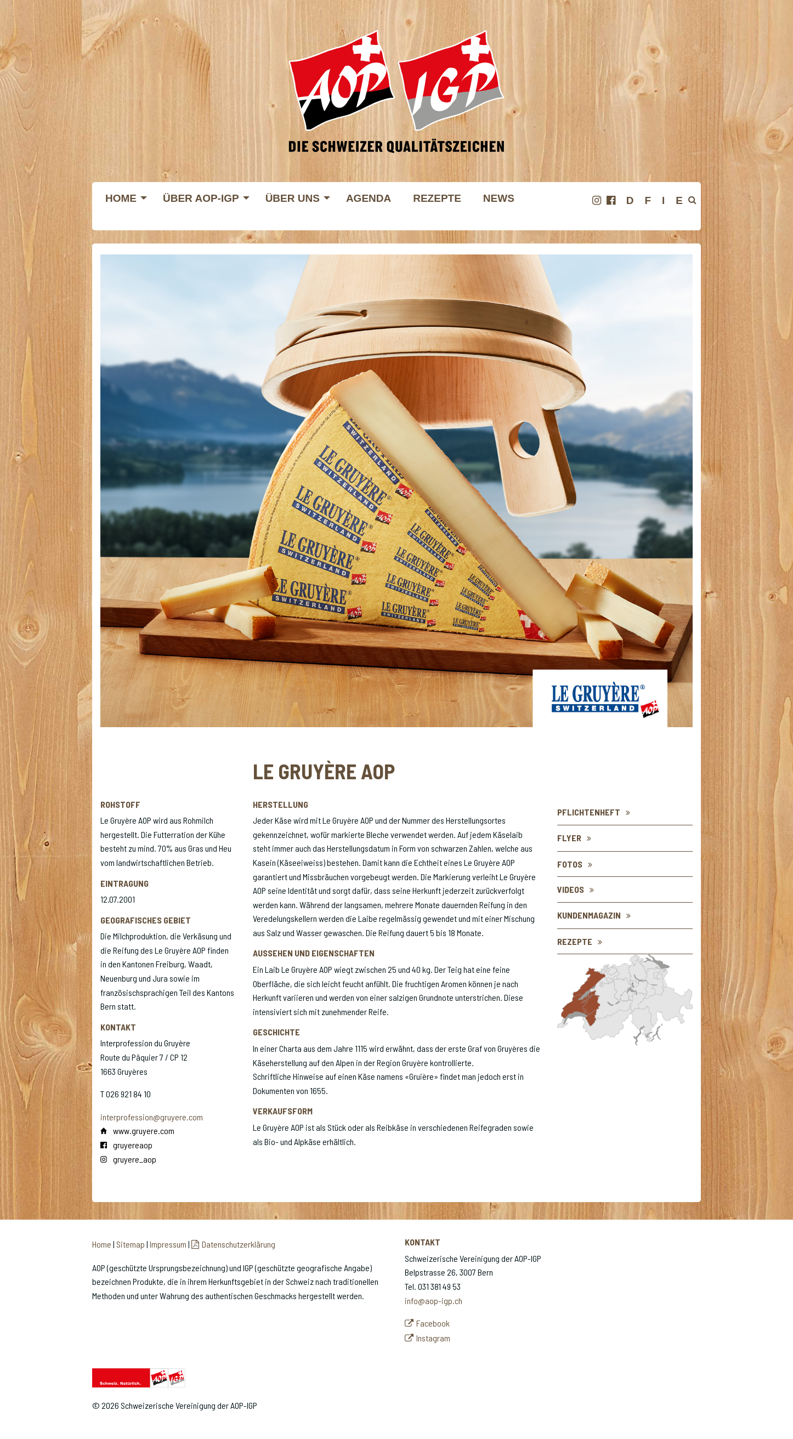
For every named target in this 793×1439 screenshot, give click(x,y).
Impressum (168, 1244)
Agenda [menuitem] (368, 198)
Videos (570, 889)
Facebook (433, 1323)
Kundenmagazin (589, 915)
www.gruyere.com (143, 1130)
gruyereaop (132, 1145)
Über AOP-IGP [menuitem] (201, 198)
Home (101, 1244)
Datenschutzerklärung (238, 1244)
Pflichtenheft (588, 812)
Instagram (433, 1338)
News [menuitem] (498, 198)
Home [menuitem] (121, 198)
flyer (569, 837)
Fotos (569, 864)
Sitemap (130, 1244)
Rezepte (574, 941)
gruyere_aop (134, 1159)
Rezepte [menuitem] (437, 198)
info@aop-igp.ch (433, 1300)
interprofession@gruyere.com (151, 1117)
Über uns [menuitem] (292, 198)
